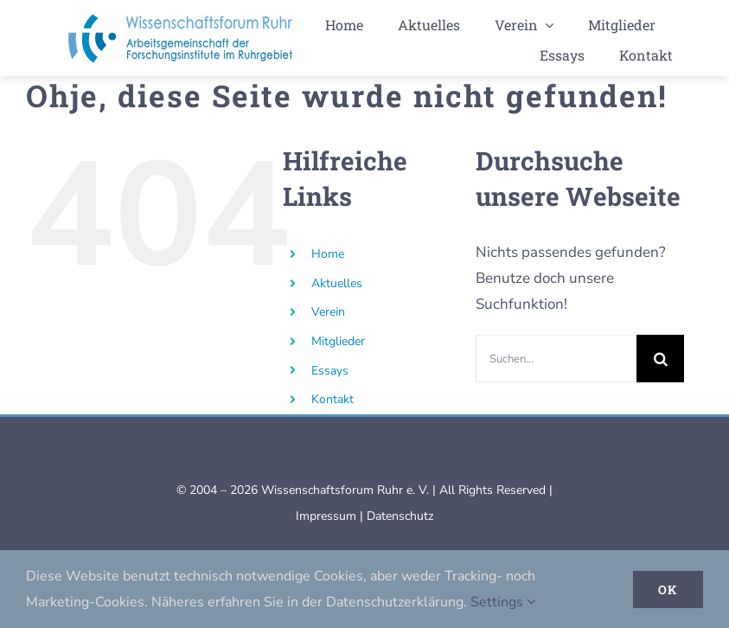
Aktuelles (336, 283)
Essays (330, 370)
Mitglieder (338, 341)
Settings (502, 602)
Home (327, 254)
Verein (328, 312)
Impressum (326, 516)
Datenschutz (400, 516)
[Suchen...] (556, 358)
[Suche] (660, 358)
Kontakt (332, 399)
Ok (668, 589)
